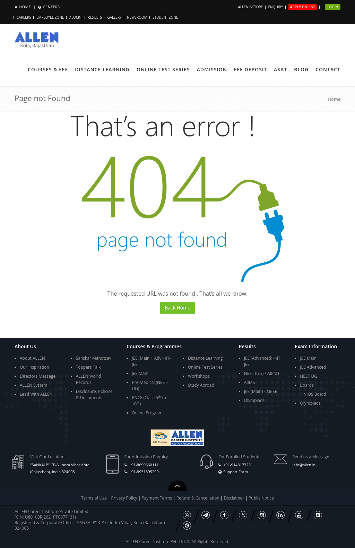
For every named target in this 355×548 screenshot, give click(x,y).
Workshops (199, 376)
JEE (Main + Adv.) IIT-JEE (151, 361)
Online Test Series (163, 69)
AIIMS (249, 382)
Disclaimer (234, 498)
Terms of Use (94, 498)
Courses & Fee (48, 69)
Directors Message (37, 376)
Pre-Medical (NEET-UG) (150, 385)
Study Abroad (201, 385)
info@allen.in (304, 464)
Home (25, 7)
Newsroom (137, 17)
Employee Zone (50, 17)
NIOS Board (314, 394)
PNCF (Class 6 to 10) (149, 400)
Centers (51, 7)
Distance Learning (102, 69)
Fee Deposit (250, 69)
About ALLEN (32, 358)
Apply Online (302, 7)
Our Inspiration (34, 367)
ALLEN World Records (88, 379)
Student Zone (165, 17)
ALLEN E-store (250, 7)
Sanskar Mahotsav (93, 358)
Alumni (76, 17)
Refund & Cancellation (198, 498)
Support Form (235, 471)
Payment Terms (157, 498)
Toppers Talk (88, 367)
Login (332, 7)
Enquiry (275, 7)
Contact (327, 69)
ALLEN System (33, 385)
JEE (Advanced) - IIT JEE (262, 361)
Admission (212, 69)
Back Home (177, 307)
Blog (301, 69)
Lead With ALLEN (36, 394)
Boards (307, 385)
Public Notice (261, 498)
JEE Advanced (313, 367)
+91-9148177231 (238, 464)
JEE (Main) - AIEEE (260, 391)
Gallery (114, 17)
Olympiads (254, 400)
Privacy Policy (124, 498)
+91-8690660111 (143, 464)
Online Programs (148, 413)
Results (95, 17)
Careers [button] (24, 17)
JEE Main (140, 373)
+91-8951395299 (143, 471)
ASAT (280, 69)
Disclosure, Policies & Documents (94, 394)
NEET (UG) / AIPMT (262, 373)
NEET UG (308, 376)
